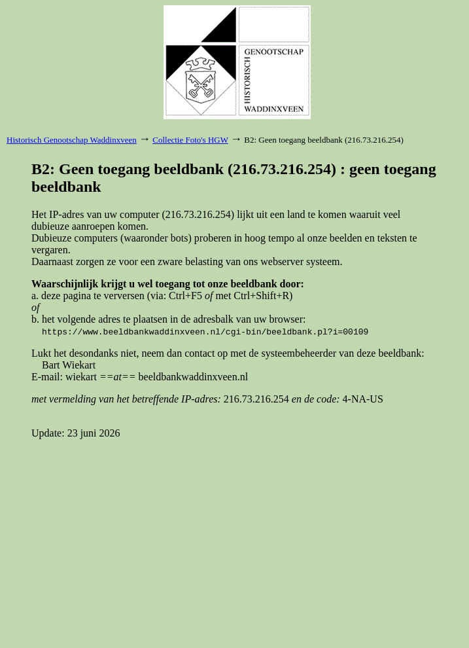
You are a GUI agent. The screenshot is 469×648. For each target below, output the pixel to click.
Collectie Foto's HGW (190, 140)
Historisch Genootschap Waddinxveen (72, 140)
